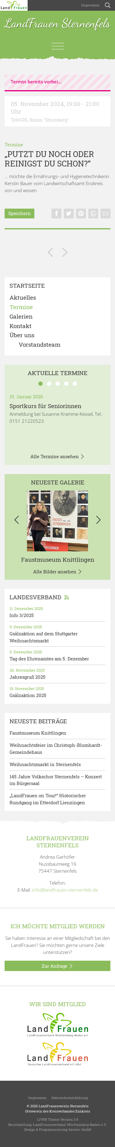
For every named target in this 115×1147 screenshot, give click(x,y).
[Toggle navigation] (58, 46)
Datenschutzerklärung (70, 1097)
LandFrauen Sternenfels (57, 23)
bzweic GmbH (80, 1129)
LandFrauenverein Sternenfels (63, 1106)
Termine (14, 144)
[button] (17, 521)
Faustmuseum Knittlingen (57, 559)
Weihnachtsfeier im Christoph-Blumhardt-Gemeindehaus (56, 748)
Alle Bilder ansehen (57, 571)
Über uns (22, 335)
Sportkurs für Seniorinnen (45, 406)
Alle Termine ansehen (57, 456)
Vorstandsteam (39, 344)
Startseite (27, 285)
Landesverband (39, 597)
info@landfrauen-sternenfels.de (65, 890)
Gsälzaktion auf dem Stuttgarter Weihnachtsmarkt (44, 637)
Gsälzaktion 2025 (28, 695)
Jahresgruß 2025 (27, 677)
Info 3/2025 (22, 615)
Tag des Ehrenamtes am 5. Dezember (49, 659)
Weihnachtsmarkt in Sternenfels (45, 764)
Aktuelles (23, 297)
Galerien (21, 316)
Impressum (90, 5)
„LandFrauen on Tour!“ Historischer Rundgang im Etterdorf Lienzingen (48, 798)
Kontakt (21, 326)
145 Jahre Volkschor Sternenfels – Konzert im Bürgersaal (56, 780)
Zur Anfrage (57, 966)
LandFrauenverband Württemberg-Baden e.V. (70, 1124)
